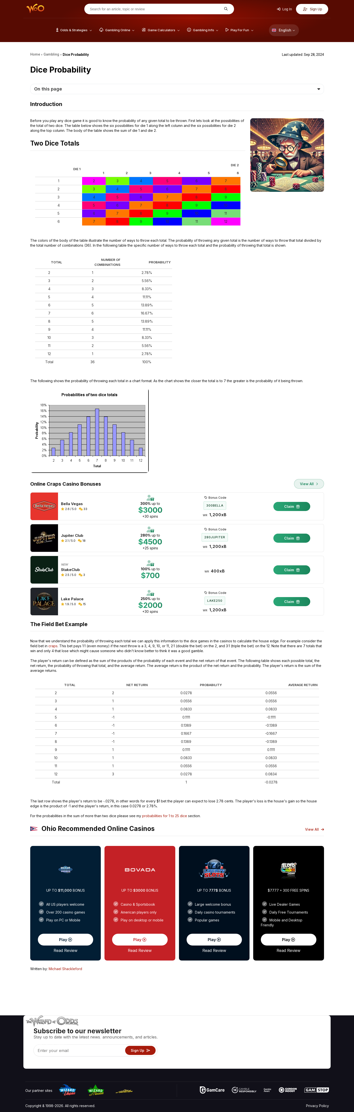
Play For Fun (241, 1050)
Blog (313, 1036)
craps (53, 646)
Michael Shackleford (65, 969)
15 (82, 604)
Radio (288, 1057)
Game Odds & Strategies (251, 1029)
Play (65, 939)
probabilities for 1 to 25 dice (164, 816)
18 (82, 540)
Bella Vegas (72, 504)
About (288, 1029)
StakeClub (70, 570)
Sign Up (312, 9)
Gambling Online (244, 1057)
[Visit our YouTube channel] (29, 1063)
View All (309, 484)
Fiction (315, 1050)
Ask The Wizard (244, 1065)
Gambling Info (242, 1043)
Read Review (65, 950)
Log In (284, 9)
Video (315, 1029)
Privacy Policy (317, 1106)
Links (287, 1043)
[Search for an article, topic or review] (155, 9)
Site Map (317, 1043)
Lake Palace (72, 599)
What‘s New (292, 1050)
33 (83, 509)
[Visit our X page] (40, 1063)
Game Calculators (245, 1036)
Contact (289, 1036)
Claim (292, 506)
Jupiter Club (72, 536)
